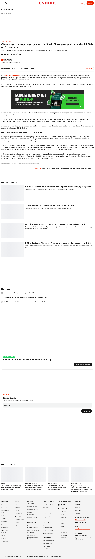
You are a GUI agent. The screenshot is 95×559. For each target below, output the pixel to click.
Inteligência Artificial (4, 531)
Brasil (2, 515)
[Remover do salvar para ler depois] (20, 54)
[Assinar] (81, 3)
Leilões (37, 163)
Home (2, 41)
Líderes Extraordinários (47, 526)
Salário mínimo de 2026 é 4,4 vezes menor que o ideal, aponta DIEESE (24, 302)
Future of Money (19, 519)
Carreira (3, 518)
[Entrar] (90, 3)
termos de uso (17, 556)
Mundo (17, 501)
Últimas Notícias (6, 508)
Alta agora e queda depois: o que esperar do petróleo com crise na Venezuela (27, 293)
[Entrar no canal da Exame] (83, 364)
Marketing (18, 507)
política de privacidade (40, 556)
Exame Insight (5, 527)
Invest (3, 535)
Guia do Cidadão (32, 506)
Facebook (77, 513)
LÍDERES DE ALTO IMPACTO (6, 511)
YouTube (77, 504)
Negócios (3, 538)
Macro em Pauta (6, 13)
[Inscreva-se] (86, 411)
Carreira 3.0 (64, 514)
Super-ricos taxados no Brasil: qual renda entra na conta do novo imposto (25, 297)
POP (16, 525)
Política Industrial (48, 533)
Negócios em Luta (48, 530)
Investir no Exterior (48, 520)
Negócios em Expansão (46, 547)
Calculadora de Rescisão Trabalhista (33, 526)
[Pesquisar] (6, 3)
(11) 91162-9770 (82, 522)
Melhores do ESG (47, 543)
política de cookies (28, 556)
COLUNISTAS (4, 541)
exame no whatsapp (9, 356)
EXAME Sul (46, 508)
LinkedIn (77, 507)
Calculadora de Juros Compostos (33, 531)
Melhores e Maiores (48, 540)
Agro (62, 529)
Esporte (17, 510)
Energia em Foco (47, 517)
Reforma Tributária (48, 523)
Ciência (17, 522)
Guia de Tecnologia (32, 509)
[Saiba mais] (89, 68)
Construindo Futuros (48, 514)
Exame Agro (18, 513)
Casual (17, 504)
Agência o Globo (8, 59)
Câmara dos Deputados (26, 163)
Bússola (45, 511)
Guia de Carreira (32, 517)
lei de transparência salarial (55, 556)
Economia (7, 9)
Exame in (63, 511)
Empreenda (64, 532)
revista (63, 505)
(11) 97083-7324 (82, 535)
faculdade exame (66, 501)
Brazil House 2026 (48, 505)
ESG (2, 524)
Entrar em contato (80, 520)
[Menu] (2, 3)
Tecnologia (18, 516)
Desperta (6, 394)
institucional (9, 556)
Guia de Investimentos (31, 513)
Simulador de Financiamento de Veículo (32, 537)
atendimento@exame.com (82, 529)
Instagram (78, 510)
